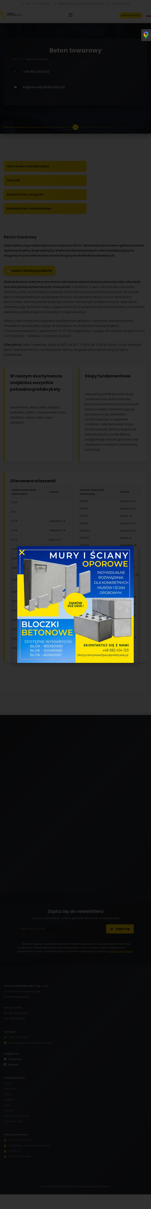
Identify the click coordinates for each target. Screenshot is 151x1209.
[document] (75, 604)
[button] (22, 552)
